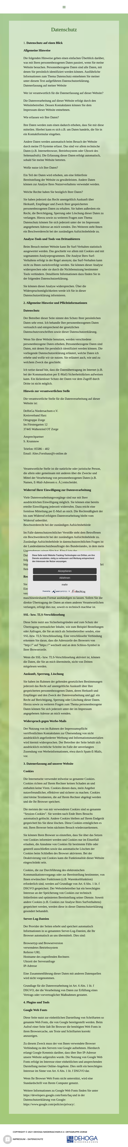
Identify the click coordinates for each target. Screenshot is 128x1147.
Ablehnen (64, 577)
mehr (65, 584)
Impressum (19, 1139)
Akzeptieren (65, 570)
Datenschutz (35, 1139)
